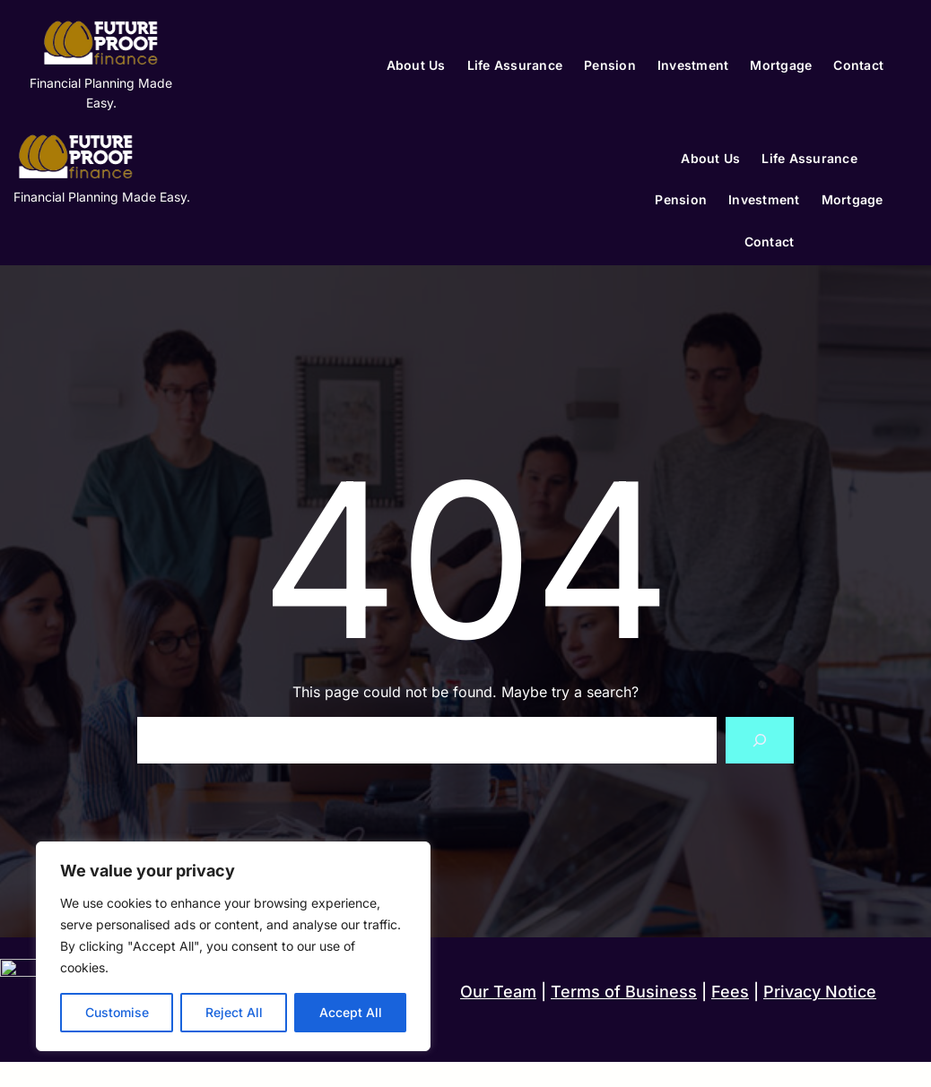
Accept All (350, 1012)
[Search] (760, 740)
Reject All (234, 1012)
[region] (233, 946)
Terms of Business (624, 991)
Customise (117, 1012)
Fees (730, 991)
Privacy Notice (819, 991)
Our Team (498, 991)
